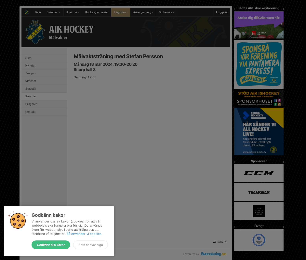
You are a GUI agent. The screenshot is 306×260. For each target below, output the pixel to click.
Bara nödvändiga (90, 245)
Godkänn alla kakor (51, 245)
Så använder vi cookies (83, 234)
